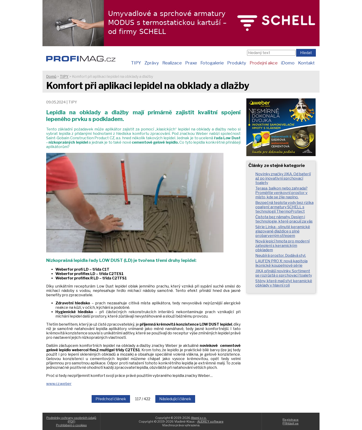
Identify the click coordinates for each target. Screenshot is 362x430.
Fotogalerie (212, 63)
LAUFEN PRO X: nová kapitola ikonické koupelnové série (281, 263)
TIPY (136, 63)
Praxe (191, 63)
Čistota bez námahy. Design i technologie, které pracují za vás (284, 219)
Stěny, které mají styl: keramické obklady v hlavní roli (283, 283)
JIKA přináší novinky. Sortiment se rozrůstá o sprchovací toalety (283, 273)
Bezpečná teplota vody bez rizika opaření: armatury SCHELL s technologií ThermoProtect (284, 207)
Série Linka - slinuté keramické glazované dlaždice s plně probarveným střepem (282, 231)
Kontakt (306, 63)
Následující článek (175, 399)
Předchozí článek (111, 399)
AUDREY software (210, 421)
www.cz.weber (59, 384)
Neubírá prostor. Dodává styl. (280, 255)
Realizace (172, 63)
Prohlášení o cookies (71, 425)
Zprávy (152, 63)
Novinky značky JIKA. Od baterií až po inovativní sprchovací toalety (283, 178)
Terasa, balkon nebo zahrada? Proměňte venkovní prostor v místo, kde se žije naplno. (281, 192)
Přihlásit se (291, 423)
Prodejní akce (264, 63)
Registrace (291, 419)
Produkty (236, 63)
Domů (51, 76)
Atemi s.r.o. (199, 418)
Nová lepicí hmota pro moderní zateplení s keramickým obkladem (282, 245)
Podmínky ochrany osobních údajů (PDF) (71, 419)
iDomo (288, 63)
